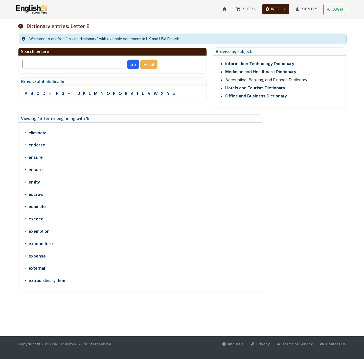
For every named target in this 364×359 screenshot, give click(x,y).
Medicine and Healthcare (260, 71)
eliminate (38, 132)
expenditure (41, 243)
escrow (36, 194)
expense (37, 256)
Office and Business (256, 96)
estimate (37, 206)
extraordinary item (47, 280)
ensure (36, 157)
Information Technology (259, 63)
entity (34, 182)
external (37, 268)
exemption (39, 231)
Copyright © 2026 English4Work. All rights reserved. (65, 344)
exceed (36, 219)
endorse (37, 145)
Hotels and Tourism (255, 88)
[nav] (22, 26)
